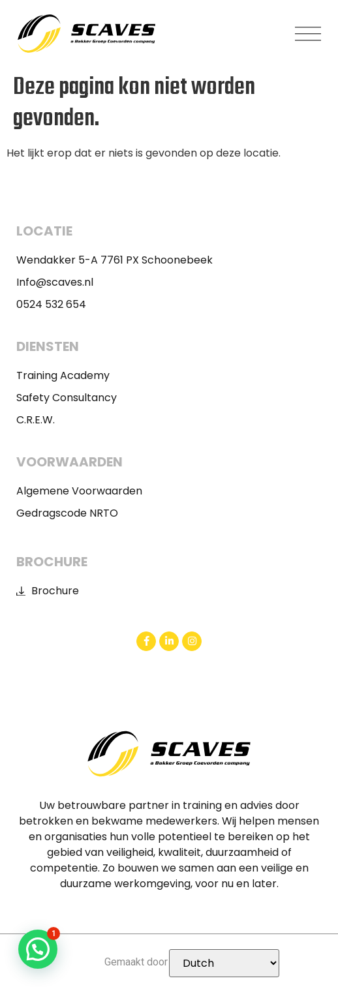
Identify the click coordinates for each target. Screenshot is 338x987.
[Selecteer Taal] (224, 963)
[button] (308, 34)
